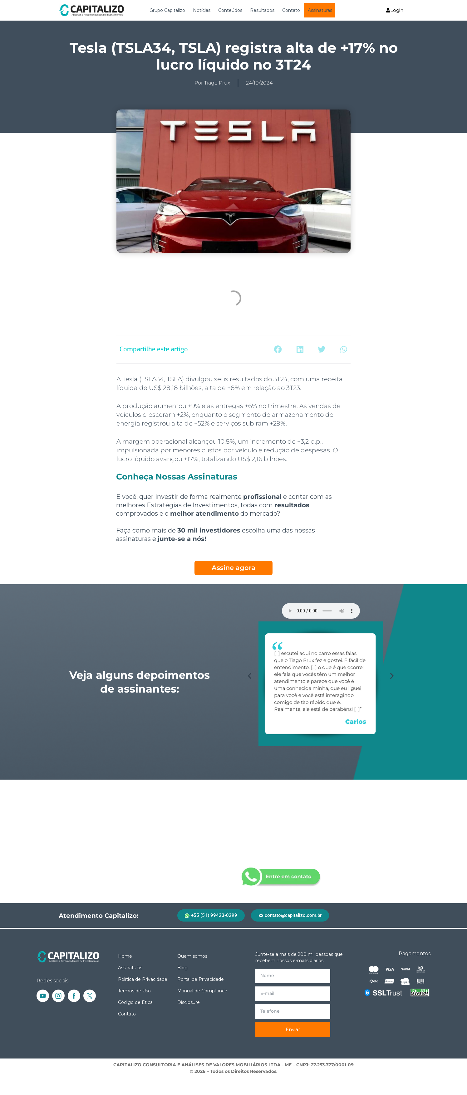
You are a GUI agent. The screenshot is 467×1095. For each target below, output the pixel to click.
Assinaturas (320, 10)
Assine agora (233, 568)
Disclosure (188, 1002)
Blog (182, 968)
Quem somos (192, 956)
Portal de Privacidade (200, 979)
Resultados (262, 10)
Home (125, 956)
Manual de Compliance (202, 991)
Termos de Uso (134, 991)
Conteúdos (230, 10)
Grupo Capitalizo (167, 10)
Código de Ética (135, 1002)
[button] (278, 349)
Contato (291, 10)
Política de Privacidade (142, 979)
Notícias (201, 10)
